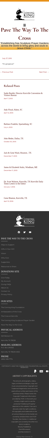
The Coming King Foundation (27, 366)
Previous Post (6, 72)
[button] (24, 25)
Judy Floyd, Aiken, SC (13, 110)
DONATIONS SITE (10, 271)
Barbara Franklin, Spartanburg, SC (18, 124)
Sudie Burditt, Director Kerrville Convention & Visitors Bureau (23, 94)
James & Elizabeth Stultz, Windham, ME (20, 167)
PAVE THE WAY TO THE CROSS (17, 238)
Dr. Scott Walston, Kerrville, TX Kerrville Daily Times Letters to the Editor (23, 183)
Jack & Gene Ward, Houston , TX (17, 153)
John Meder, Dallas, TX (13, 138)
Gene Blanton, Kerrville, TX (15, 198)
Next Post (44, 72)
